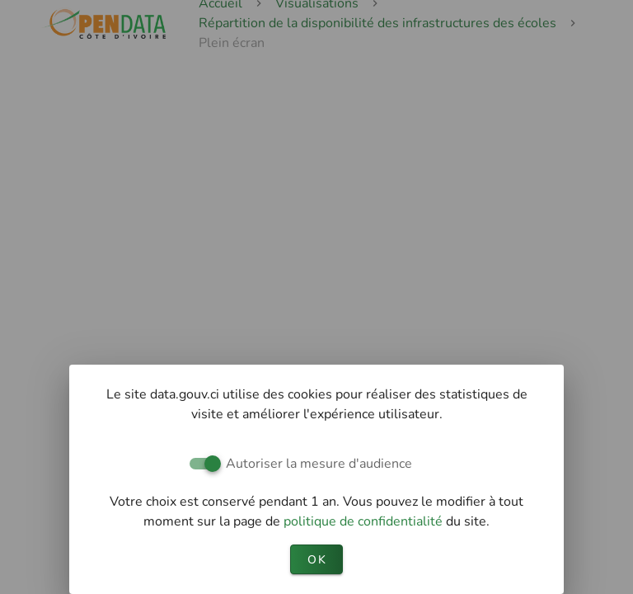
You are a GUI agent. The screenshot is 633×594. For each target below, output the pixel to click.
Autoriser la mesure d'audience (319, 463)
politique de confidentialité (365, 521)
